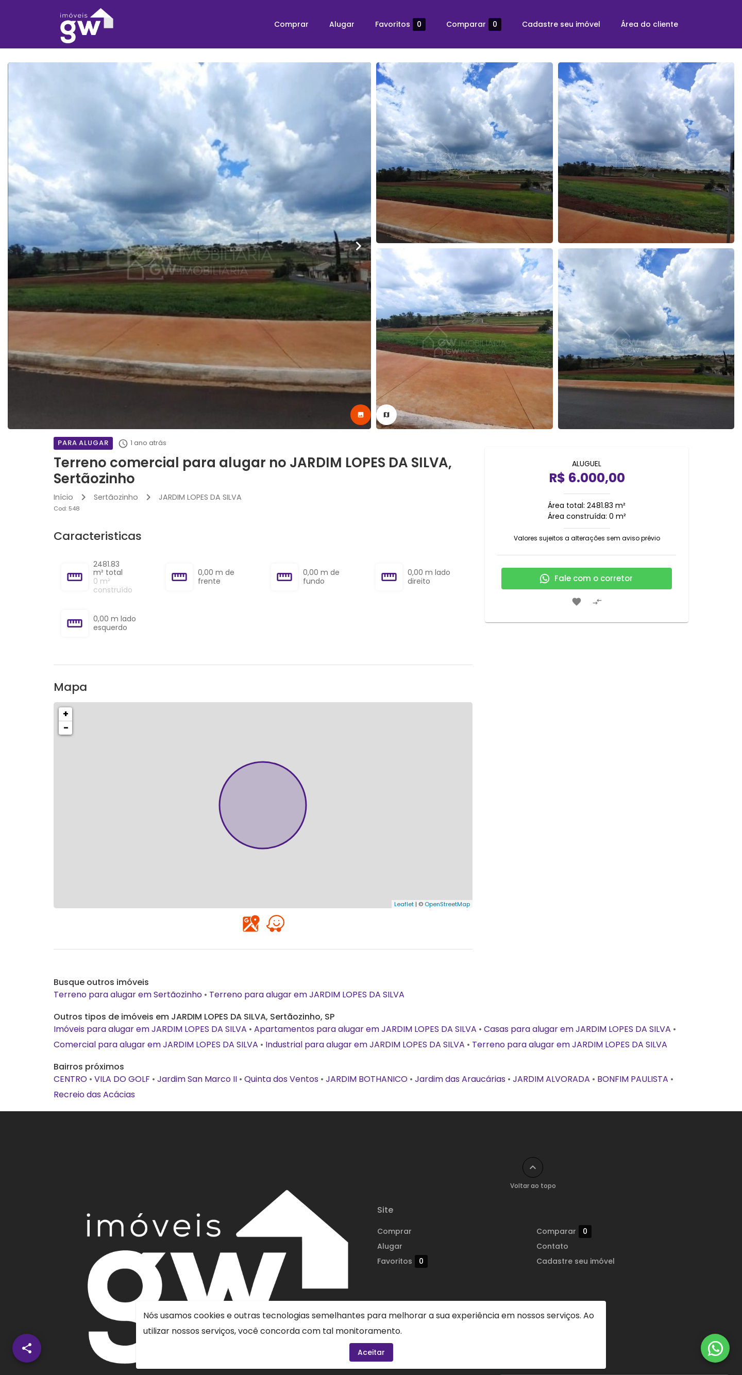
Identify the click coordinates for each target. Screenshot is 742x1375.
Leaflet (404, 904)
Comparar (473, 24)
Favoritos (400, 24)
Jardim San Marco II (197, 1079)
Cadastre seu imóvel (561, 24)
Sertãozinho (116, 497)
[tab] (360, 414)
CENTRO (70, 1079)
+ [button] (66, 713)
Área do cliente (649, 24)
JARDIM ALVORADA (551, 1079)
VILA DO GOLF (122, 1079)
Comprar (291, 24)
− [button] (66, 727)
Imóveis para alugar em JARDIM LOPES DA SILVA (150, 1029)
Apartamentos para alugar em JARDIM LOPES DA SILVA (365, 1029)
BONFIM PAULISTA (632, 1079)
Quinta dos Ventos (281, 1079)
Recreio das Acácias (94, 1094)
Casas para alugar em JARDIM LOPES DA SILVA (577, 1029)
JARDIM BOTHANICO (367, 1079)
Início (63, 497)
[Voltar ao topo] (532, 1167)
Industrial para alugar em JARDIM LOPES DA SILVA (365, 1044)
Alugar (342, 24)
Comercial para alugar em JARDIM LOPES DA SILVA (156, 1044)
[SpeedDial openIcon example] (26, 1348)
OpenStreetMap (447, 904)
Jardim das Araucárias (460, 1079)
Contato (552, 1246)
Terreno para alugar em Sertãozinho (128, 994)
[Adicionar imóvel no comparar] (597, 601)
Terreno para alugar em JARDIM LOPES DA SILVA (306, 994)
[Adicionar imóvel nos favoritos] (576, 601)
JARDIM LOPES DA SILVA (200, 497)
